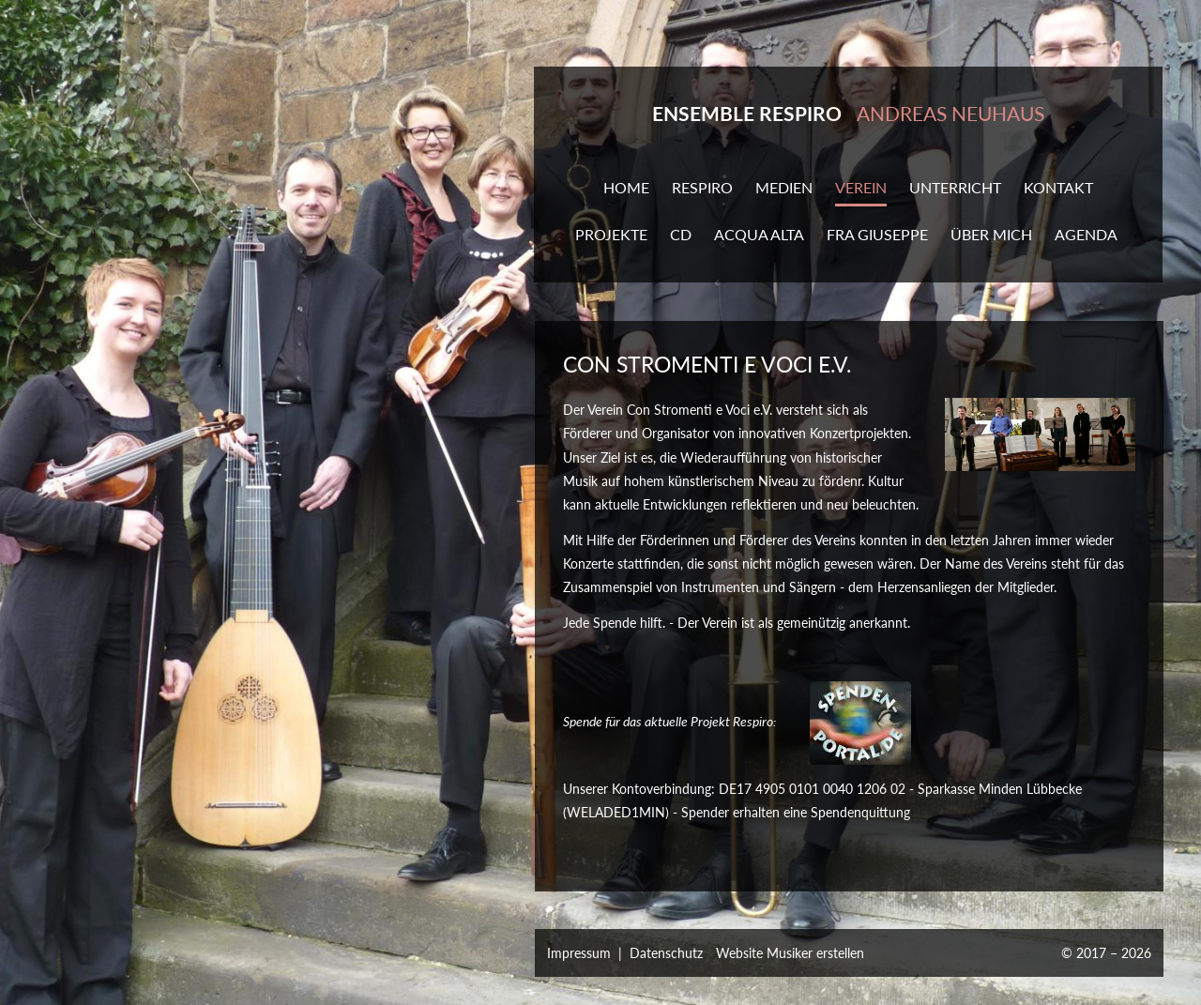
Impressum (579, 953)
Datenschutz (666, 953)
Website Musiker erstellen (790, 953)
